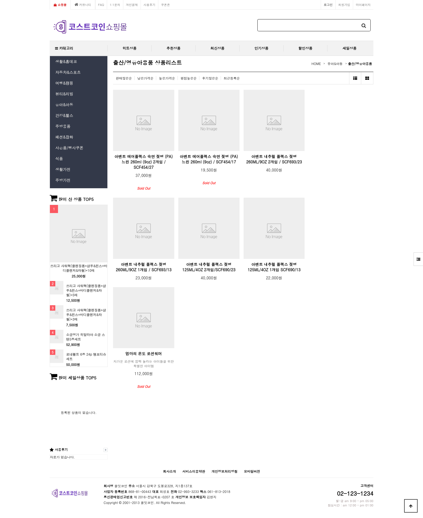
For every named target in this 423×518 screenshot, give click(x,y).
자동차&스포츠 (68, 72)
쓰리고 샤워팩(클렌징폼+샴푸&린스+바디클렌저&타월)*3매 (86, 314)
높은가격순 (167, 78)
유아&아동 (64, 104)
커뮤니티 (82, 4)
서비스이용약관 (193, 471)
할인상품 (305, 48)
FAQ (101, 4)
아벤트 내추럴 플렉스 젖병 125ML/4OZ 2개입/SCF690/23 (209, 267)
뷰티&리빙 (64, 94)
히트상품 (129, 48)
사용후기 (149, 4)
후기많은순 (210, 78)
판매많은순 (124, 78)
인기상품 (261, 48)
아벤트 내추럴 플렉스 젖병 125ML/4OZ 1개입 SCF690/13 (274, 267)
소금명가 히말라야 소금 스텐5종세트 (85, 336)
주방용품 (62, 126)
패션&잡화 (64, 137)
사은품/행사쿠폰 (69, 147)
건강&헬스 (64, 115)
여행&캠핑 (64, 83)
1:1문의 (115, 4)
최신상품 (217, 48)
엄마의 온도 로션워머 (143, 353)
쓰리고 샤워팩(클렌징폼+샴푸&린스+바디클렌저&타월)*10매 (78, 268)
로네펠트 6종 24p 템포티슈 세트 (86, 356)
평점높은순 (188, 78)
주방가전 (62, 180)
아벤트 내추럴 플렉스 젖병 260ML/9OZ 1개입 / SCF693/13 (143, 267)
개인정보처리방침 (224, 471)
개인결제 (132, 4)
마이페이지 (363, 4)
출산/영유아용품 (360, 63)
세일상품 (350, 48)
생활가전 (62, 169)
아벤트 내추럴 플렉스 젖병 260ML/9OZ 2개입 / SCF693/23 (274, 159)
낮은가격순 (145, 78)
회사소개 (169, 471)
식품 (59, 158)
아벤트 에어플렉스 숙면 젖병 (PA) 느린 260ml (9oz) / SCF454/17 (209, 159)
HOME (316, 63)
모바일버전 (252, 471)
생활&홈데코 (66, 61)
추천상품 (173, 48)
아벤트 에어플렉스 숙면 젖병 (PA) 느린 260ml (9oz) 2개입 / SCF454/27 (144, 162)
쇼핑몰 (60, 4)
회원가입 (344, 4)
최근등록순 (232, 78)
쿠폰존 (165, 4)
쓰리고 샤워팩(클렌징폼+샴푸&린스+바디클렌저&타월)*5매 (86, 290)
